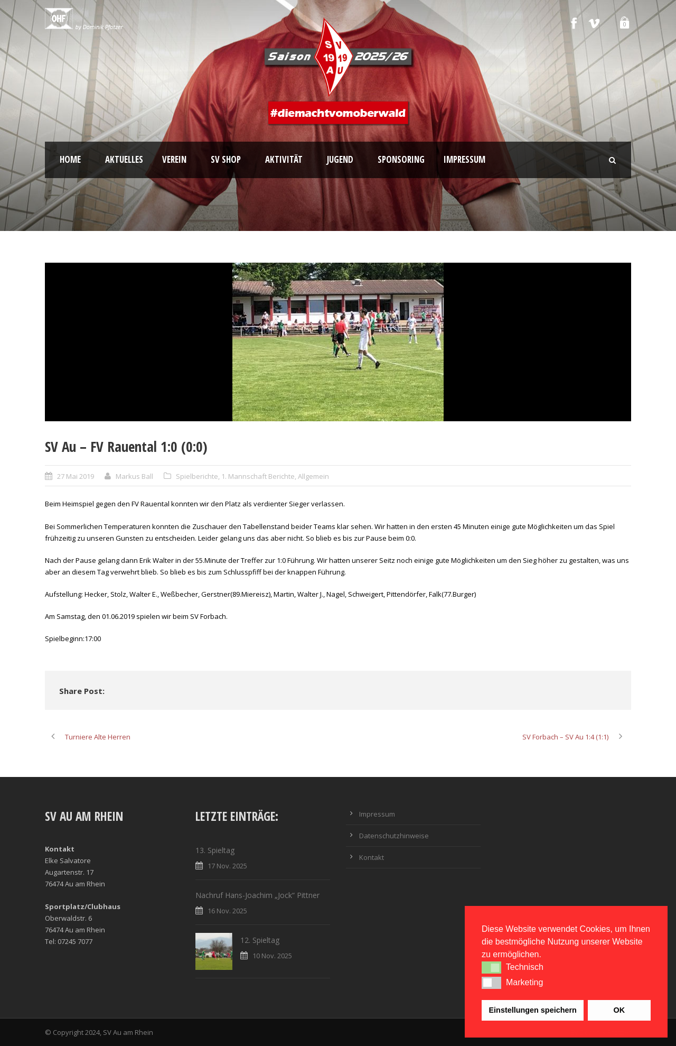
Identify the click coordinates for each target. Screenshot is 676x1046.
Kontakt (371, 857)
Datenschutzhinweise (394, 835)
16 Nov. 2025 (227, 910)
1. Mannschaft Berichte (258, 476)
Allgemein (313, 476)
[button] (491, 967)
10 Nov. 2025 (272, 955)
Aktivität (284, 159)
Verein (174, 159)
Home (70, 159)
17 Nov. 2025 (227, 866)
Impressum (464, 159)
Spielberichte (197, 476)
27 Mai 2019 (75, 476)
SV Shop (226, 159)
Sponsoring (401, 159)
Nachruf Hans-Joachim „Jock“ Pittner (257, 895)
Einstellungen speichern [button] (533, 1010)
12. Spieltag (259, 940)
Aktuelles (124, 159)
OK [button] (619, 1010)
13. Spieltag (214, 850)
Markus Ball (134, 476)
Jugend (340, 159)
